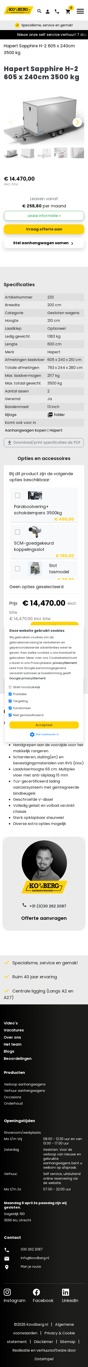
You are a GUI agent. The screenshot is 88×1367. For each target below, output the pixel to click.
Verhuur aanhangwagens (24, 1090)
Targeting (20, 701)
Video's (11, 1023)
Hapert (56, 430)
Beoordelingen (18, 1058)
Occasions (12, 1097)
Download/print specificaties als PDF (44, 443)
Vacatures (14, 1030)
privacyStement (65, 662)
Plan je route (31, 1266)
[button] (77, 122)
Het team (12, 1044)
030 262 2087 (32, 1249)
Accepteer (44, 724)
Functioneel (22, 708)
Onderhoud (13, 1103)
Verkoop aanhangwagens (25, 1084)
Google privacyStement (27, 678)
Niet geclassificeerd (28, 715)
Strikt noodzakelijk (26, 687)
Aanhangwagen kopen (25, 430)
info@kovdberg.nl (35, 1258)
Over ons (12, 1037)
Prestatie (20, 694)
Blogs (9, 1051)
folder (56, 414)
